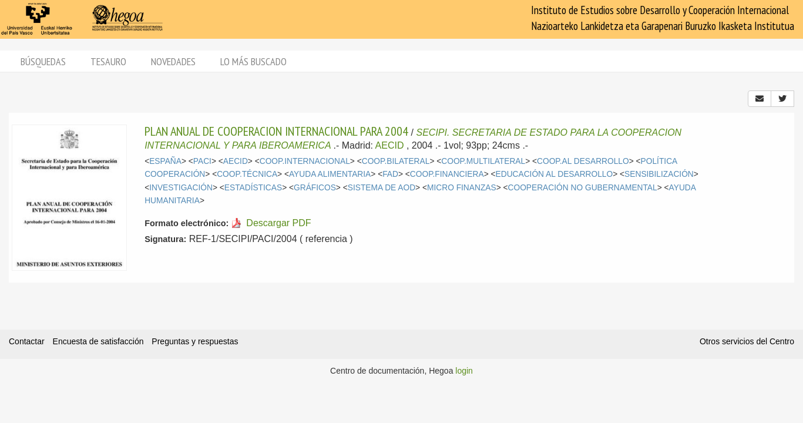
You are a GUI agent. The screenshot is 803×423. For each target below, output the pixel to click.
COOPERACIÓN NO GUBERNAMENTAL (582, 187)
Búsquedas (43, 61)
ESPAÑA (165, 161)
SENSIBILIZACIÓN (659, 174)
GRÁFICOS (315, 187)
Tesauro (108, 61)
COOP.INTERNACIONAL (305, 161)
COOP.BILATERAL (396, 161)
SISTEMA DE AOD (381, 187)
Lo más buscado (253, 61)
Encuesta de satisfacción (98, 341)
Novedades (173, 61)
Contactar (27, 341)
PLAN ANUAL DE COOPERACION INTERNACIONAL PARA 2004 (276, 131)
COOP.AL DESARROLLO (583, 161)
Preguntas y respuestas (195, 341)
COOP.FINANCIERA (447, 174)
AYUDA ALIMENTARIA (330, 174)
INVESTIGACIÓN (181, 187)
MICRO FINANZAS (461, 187)
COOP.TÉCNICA (247, 174)
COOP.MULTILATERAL (483, 161)
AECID (389, 145)
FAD (390, 174)
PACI (202, 161)
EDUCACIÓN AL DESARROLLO (554, 174)
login (464, 370)
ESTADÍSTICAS (253, 187)
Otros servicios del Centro (747, 341)
